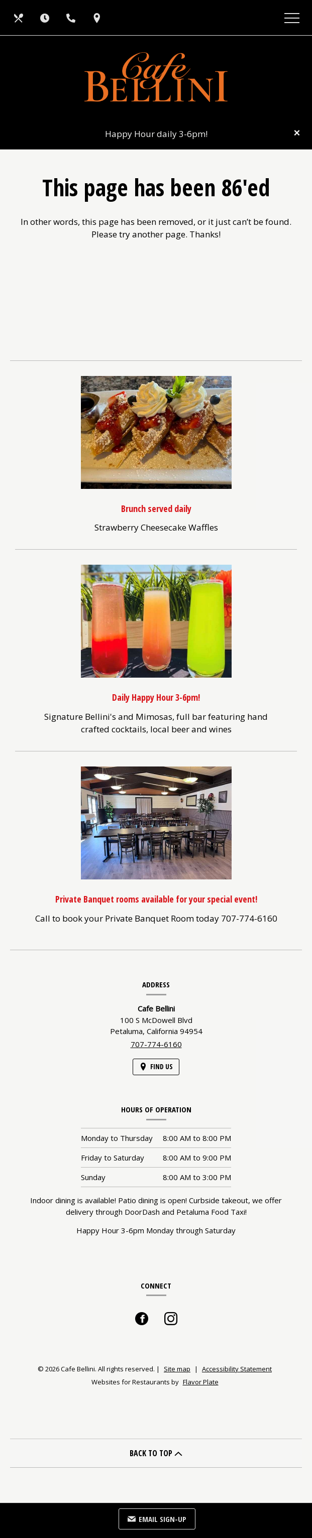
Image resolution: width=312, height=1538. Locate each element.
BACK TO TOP (156, 1453)
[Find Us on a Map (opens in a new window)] (98, 17)
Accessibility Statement (237, 1368)
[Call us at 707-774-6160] (72, 17)
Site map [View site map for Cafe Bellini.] (177, 1368)
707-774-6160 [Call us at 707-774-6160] (156, 1044)
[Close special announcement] (297, 133)
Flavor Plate (201, 1381)
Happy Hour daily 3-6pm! (156, 134)
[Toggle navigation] (291, 17)
